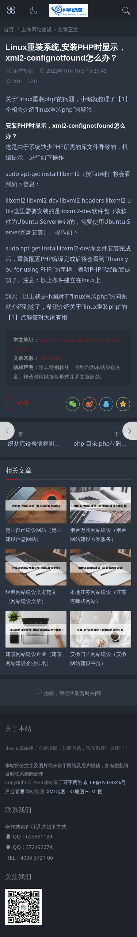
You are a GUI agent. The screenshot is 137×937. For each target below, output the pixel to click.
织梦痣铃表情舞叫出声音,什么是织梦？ (58, 443)
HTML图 (93, 791)
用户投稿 (50, 357)
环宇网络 (72, 782)
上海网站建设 (36, 29)
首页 (9, 29)
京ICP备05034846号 (104, 782)
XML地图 (56, 791)
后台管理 (14, 791)
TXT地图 (75, 791)
